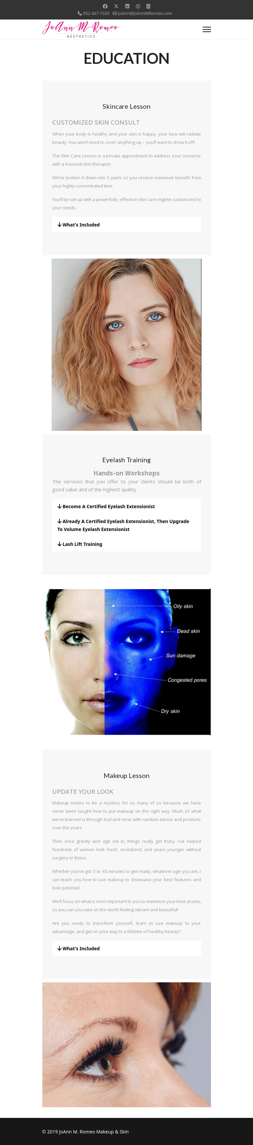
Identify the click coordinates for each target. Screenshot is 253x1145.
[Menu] (207, 29)
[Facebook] (105, 6)
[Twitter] (116, 6)
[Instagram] (138, 6)
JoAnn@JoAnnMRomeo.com (145, 13)
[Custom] (148, 6)
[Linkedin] (127, 6)
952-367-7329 (96, 13)
